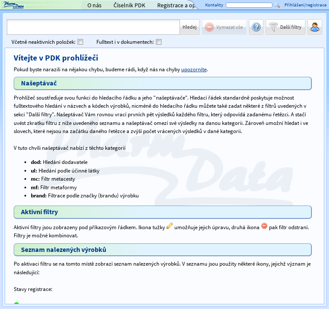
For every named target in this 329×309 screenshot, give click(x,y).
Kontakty (214, 5)
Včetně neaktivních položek (43, 42)
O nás (94, 5)
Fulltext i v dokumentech (125, 42)
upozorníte (193, 69)
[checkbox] (80, 42)
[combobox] (93, 27)
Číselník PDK (129, 5)
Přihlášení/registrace (305, 5)
